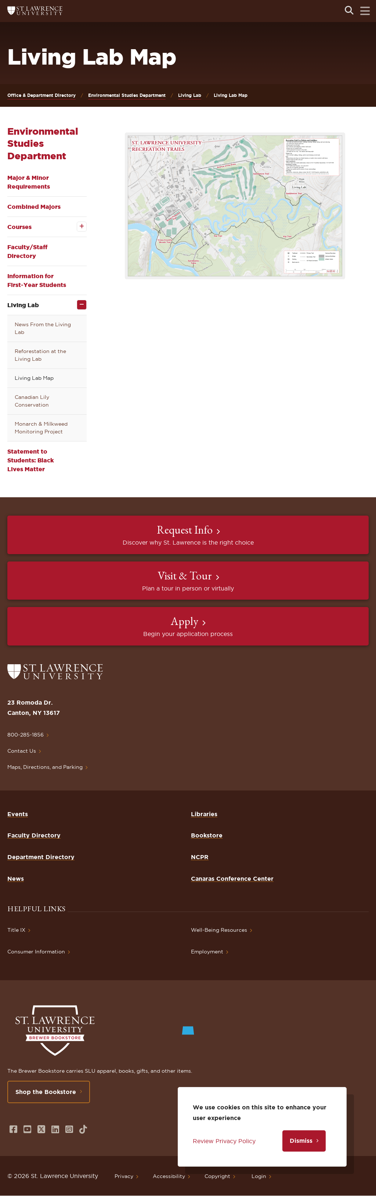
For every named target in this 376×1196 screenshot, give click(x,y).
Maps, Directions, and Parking (45, 767)
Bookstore (207, 835)
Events (17, 814)
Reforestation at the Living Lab (40, 355)
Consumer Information (36, 952)
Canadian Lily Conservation (32, 401)
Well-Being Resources (219, 930)
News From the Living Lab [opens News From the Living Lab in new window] (43, 328)
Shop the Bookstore (45, 1091)
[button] (235, 205)
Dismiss (301, 1140)
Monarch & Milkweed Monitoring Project (41, 428)
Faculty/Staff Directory (27, 251)
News (15, 878)
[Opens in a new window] (13, 1129)
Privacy (124, 1176)
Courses (19, 226)
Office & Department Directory (41, 95)
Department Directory (41, 857)
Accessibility (169, 1176)
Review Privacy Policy (224, 1141)
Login (259, 1176)
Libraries (204, 814)
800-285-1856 (25, 735)
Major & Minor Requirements (28, 182)
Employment (207, 952)
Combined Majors (34, 206)
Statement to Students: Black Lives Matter (30, 460)
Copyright (217, 1176)
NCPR (200, 857)
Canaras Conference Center (232, 878)
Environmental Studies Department (127, 95)
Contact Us (21, 751)
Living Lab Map (34, 378)
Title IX (16, 930)
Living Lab (189, 95)
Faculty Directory (34, 835)
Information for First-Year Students (36, 280)
